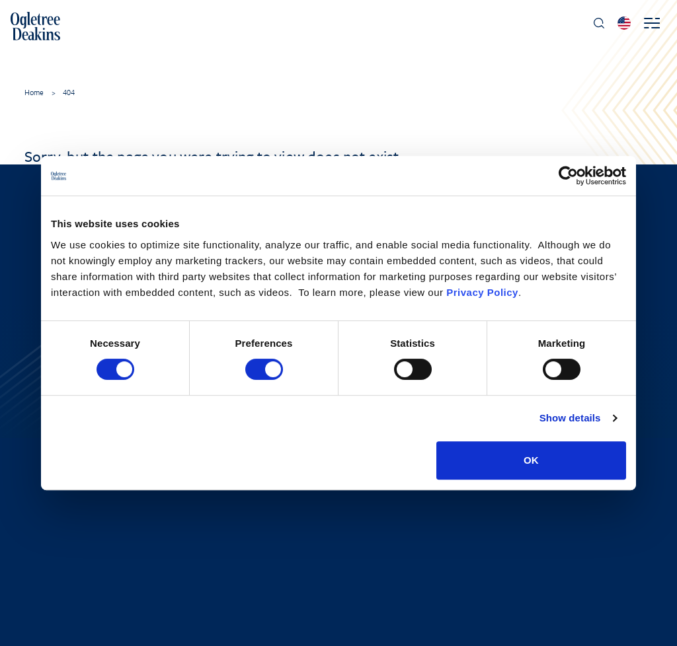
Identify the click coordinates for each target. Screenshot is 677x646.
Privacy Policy (482, 292)
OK (531, 460)
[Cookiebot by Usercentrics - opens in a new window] (568, 176)
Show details (570, 417)
